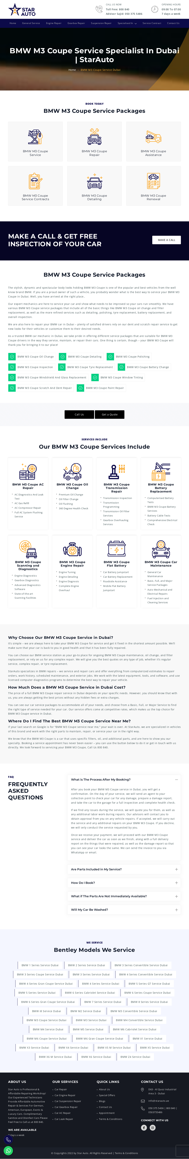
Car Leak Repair (64, 1119)
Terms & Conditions (110, 1119)
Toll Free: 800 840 (117, 9)
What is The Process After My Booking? (100, 779)
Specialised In (125, 23)
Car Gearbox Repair (66, 1107)
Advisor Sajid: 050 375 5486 (124, 13)
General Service (31, 23)
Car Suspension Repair (68, 1101)
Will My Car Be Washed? (89, 909)
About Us (104, 1089)
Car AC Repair (63, 1113)
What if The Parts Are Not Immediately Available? (109, 896)
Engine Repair (53, 23)
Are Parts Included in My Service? (96, 869)
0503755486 (155, 1112)
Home (12, 23)
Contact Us (174, 23)
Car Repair (61, 1089)
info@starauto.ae (158, 1101)
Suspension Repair (101, 23)
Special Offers (107, 1095)
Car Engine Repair (65, 1095)
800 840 (102, 747)
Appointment (107, 1113)
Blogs (102, 1101)
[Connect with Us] (144, 1128)
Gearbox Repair (76, 23)
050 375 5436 (156, 1108)
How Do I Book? (83, 882)
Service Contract (152, 23)
